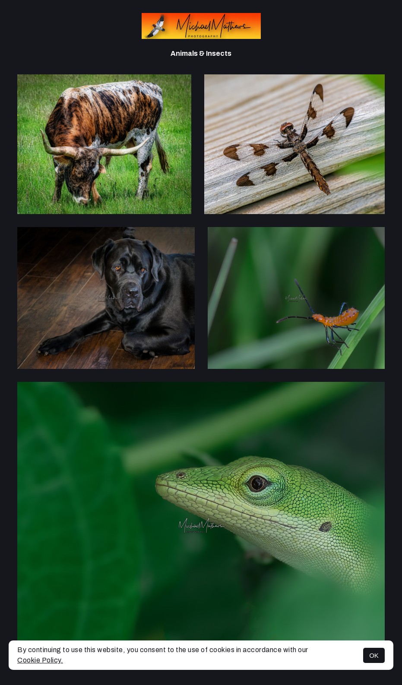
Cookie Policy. (40, 660)
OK (374, 655)
